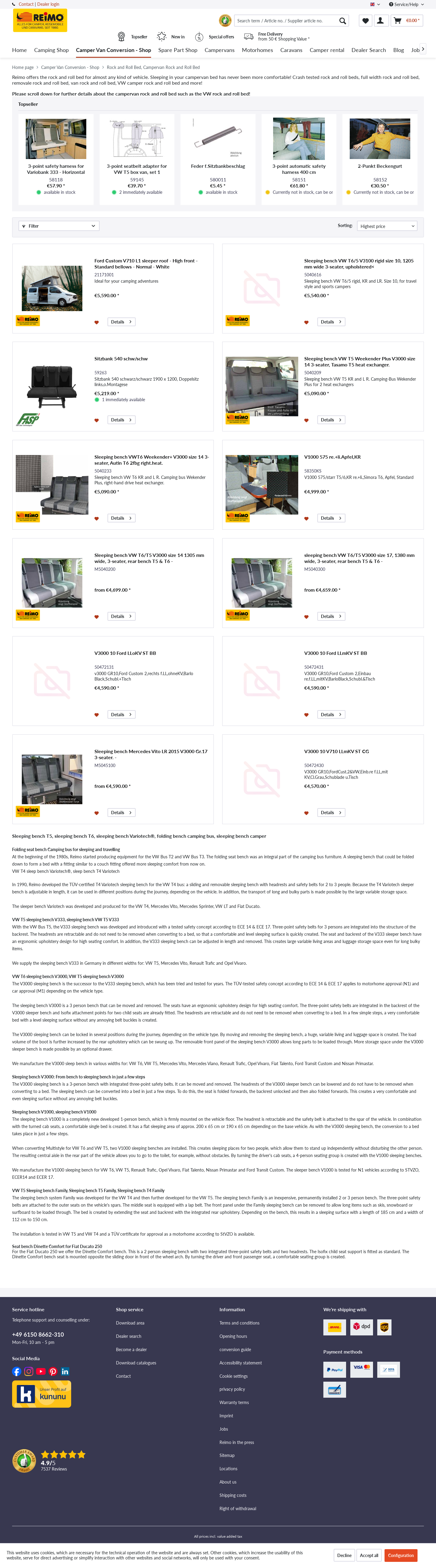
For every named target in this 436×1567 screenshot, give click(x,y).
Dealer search (128, 1336)
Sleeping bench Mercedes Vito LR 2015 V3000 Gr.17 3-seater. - (150, 754)
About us (228, 1481)
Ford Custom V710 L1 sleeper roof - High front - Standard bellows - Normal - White (146, 263)
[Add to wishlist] (97, 322)
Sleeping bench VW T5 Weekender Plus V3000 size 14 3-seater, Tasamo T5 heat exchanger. (359, 361)
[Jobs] (416, 50)
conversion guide (235, 1349)
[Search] (342, 21)
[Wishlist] (365, 21)
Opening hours (233, 1336)
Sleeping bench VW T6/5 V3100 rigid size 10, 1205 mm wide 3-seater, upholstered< (359, 263)
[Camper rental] (327, 50)
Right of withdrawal (238, 1508)
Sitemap (227, 1455)
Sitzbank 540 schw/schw (121, 358)
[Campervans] (220, 50)
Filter (30, 226)
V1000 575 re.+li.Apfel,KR (332, 457)
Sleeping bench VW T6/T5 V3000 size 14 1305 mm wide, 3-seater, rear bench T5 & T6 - (149, 558)
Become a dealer (131, 1349)
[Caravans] (291, 50)
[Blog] (398, 50)
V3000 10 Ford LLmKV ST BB (335, 653)
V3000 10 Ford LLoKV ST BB (125, 653)
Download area (130, 1322)
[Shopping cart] (407, 21)
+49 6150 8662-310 (38, 1334)
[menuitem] (291, 21)
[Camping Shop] (51, 50)
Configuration (401, 1555)
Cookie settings (234, 1376)
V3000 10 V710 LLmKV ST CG (336, 751)
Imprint (226, 1415)
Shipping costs (233, 1495)
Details (121, 320)
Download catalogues (136, 1362)
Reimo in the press (237, 1442)
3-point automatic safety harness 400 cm (298, 169)
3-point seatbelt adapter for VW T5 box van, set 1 (137, 169)
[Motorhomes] (257, 50)
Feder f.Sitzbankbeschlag (218, 166)
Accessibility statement (241, 1362)
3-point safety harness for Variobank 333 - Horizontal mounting (56, 169)
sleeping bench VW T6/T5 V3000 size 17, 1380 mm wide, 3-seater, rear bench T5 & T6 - (359, 558)
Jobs (224, 1429)
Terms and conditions (239, 1322)
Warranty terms (234, 1402)
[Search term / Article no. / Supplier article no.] (291, 21)
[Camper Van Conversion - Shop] (113, 50)
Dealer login (48, 4)
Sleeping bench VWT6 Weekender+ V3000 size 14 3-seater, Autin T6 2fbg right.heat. (151, 460)
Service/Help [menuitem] (404, 4)
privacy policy (232, 1389)
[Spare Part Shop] (177, 50)
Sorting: (345, 225)
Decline (344, 1555)
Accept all (369, 1555)
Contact (26, 4)
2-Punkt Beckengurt (380, 166)
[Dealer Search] (369, 50)
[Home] (19, 50)
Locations (228, 1468)
